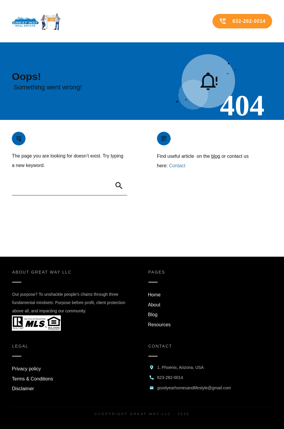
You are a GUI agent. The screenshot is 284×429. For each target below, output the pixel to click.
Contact (177, 165)
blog (215, 156)
